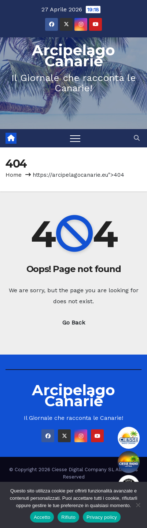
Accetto (42, 517)
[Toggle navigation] (75, 138)
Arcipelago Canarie (73, 55)
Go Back (73, 322)
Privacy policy (102, 517)
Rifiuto (68, 517)
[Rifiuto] (138, 505)
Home (13, 175)
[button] (137, 138)
